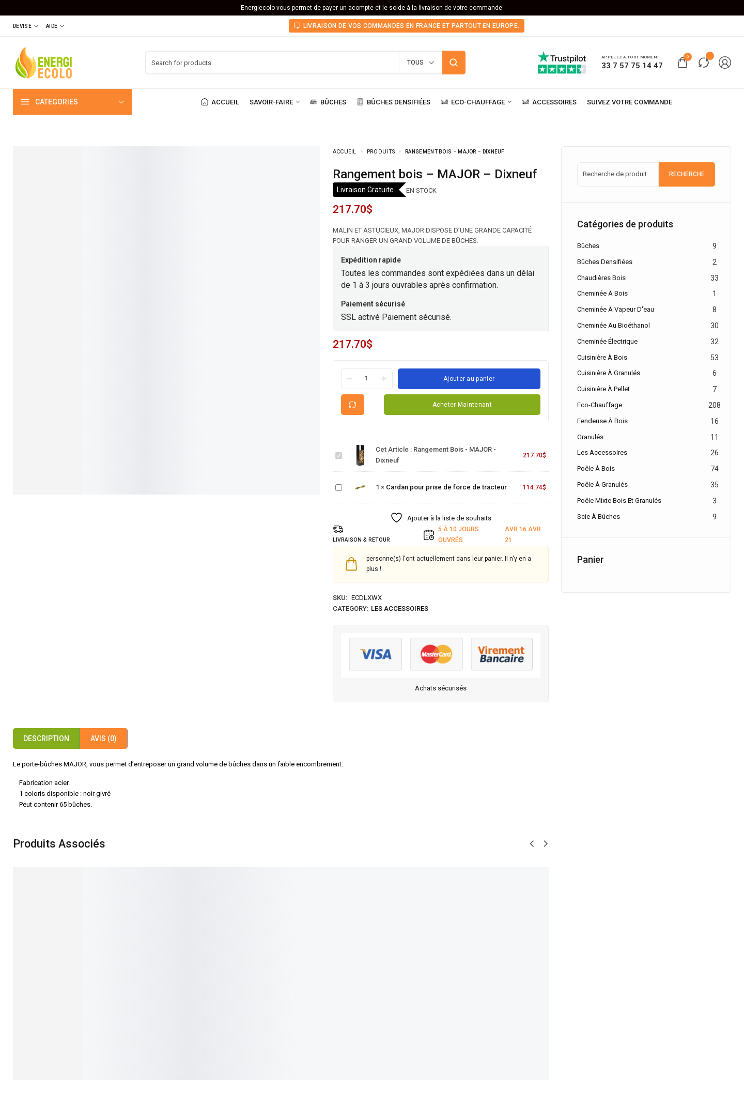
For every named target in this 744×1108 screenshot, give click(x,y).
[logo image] (44, 62)
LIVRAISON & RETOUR (364, 540)
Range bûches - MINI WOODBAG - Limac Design (300, 989)
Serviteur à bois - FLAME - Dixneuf (534, 989)
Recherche (687, 174)
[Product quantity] (367, 378)
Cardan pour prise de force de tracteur (335, 482)
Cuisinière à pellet (603, 389)
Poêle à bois (596, 468)
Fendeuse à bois (602, 421)
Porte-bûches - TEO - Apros (173, 989)
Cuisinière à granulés (608, 373)
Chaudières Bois (601, 278)
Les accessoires (399, 608)
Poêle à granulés (602, 484)
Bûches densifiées (604, 262)
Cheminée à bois (602, 293)
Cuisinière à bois (602, 357)
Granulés (590, 437)
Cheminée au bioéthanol (613, 325)
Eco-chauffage (599, 405)
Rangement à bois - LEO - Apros (416, 989)
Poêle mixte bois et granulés (619, 500)
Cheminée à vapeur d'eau (615, 309)
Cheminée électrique (607, 341)
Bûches (588, 246)
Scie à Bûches (598, 516)
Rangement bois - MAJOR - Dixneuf (335, 450)
